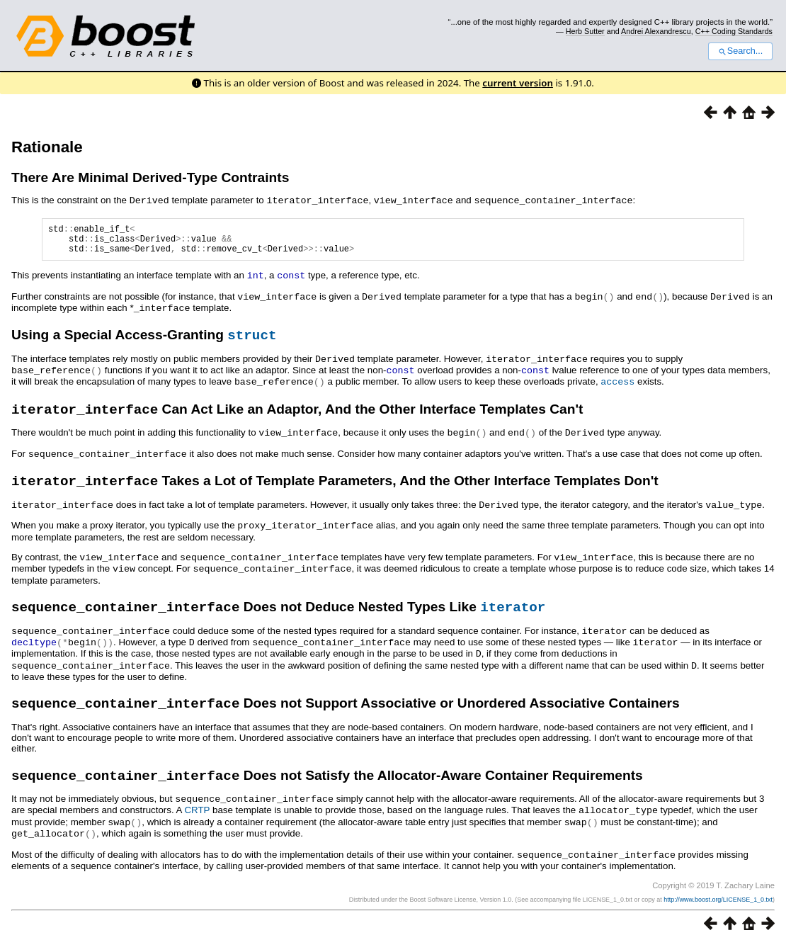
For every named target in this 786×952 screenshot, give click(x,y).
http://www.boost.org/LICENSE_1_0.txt (718, 907)
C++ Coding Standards (734, 31)
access (617, 386)
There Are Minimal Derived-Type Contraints (150, 177)
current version (517, 82)
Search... (740, 51)
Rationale (47, 147)
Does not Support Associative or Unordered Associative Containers (345, 711)
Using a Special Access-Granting (143, 341)
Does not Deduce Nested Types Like (278, 615)
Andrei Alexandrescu (656, 31)
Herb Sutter (585, 31)
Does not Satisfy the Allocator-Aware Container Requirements (327, 786)
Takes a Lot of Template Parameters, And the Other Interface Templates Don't (335, 489)
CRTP (197, 820)
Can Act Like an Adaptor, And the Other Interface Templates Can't (297, 416)
